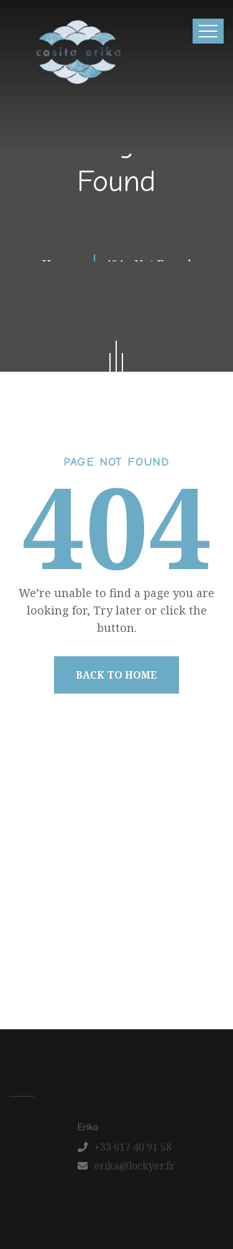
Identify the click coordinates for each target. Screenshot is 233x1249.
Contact (133, 936)
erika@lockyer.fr (134, 1169)
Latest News (72, 936)
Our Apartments (162, 910)
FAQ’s (177, 936)
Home (40, 910)
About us (89, 910)
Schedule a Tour (119, 963)
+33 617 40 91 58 (132, 1150)
